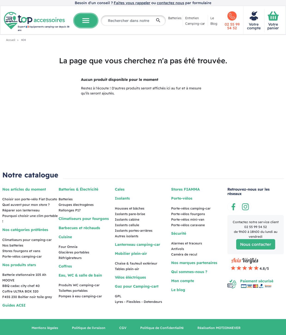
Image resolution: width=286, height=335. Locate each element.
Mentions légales (45, 328)
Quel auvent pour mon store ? (26, 205)
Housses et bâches (129, 208)
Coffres (65, 266)
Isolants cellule (127, 225)
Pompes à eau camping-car (80, 296)
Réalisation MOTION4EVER (219, 328)
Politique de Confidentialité (162, 328)
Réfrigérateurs (70, 258)
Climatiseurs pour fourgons (84, 218)
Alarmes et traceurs (186, 243)
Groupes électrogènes (76, 205)
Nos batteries (12, 245)
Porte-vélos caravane (188, 225)
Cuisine (65, 236)
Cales (120, 189)
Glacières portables (74, 252)
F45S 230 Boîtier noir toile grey (27, 297)
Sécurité (178, 233)
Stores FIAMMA (185, 189)
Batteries (175, 18)
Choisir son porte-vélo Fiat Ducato (29, 199)
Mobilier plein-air (131, 253)
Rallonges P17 (70, 210)
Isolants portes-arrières (133, 230)
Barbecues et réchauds (79, 227)
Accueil (11, 40)
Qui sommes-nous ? (189, 271)
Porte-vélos (181, 198)
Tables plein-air (127, 269)
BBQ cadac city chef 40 (21, 286)
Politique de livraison (88, 328)
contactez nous (170, 2)
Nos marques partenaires (194, 262)
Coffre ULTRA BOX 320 (20, 291)
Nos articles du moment (24, 189)
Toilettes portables (73, 291)
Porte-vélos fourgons (188, 214)
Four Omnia (68, 247)
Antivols (177, 249)
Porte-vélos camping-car (22, 256)
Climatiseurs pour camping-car (27, 240)
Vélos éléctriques (130, 277)
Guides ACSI (14, 305)
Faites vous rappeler (132, 2)
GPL (118, 296)
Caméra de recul (184, 254)
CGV (122, 328)
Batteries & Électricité (78, 189)
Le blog (178, 289)
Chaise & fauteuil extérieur (136, 263)
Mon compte (182, 280)
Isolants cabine (127, 219)
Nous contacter (255, 244)
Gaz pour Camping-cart (136, 286)
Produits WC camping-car (79, 285)
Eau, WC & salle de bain (80, 275)
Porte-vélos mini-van (187, 219)
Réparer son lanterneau (21, 210)
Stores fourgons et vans (21, 251)
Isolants (122, 198)
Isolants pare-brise (130, 214)
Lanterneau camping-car (137, 244)
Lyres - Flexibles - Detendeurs (138, 302)
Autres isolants (126, 236)
